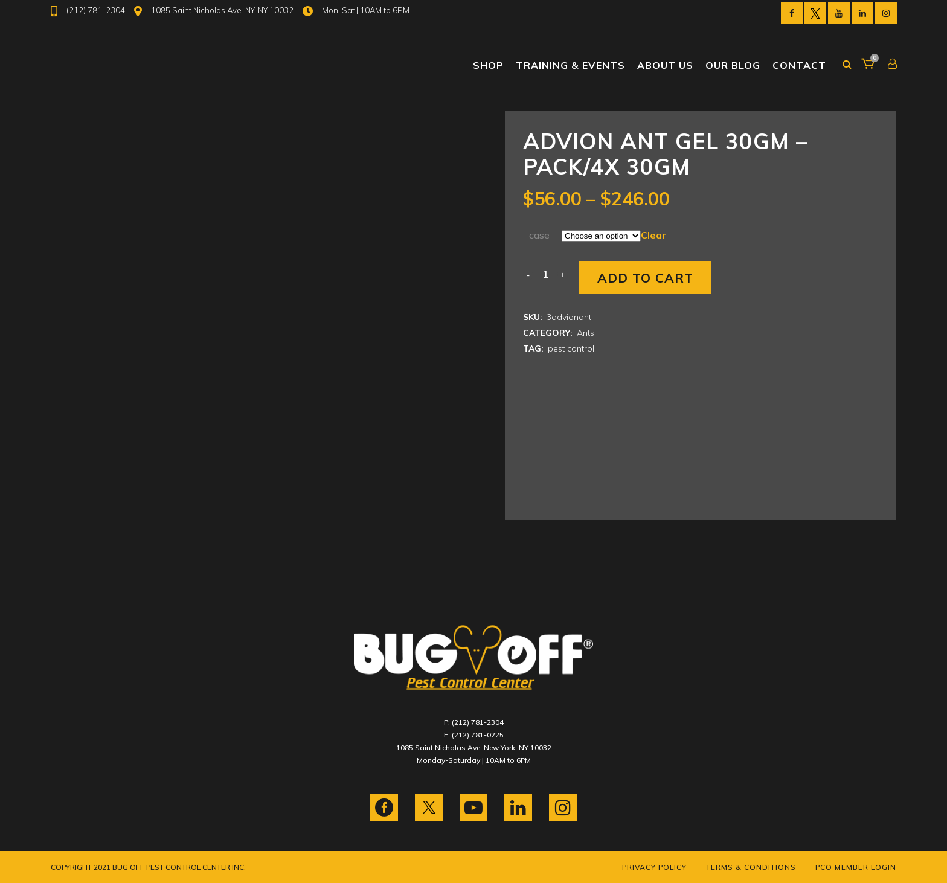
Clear (653, 235)
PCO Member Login (855, 867)
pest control (571, 348)
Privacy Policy (654, 867)
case (539, 235)
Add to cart (645, 278)
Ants (585, 332)
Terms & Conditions (751, 867)
